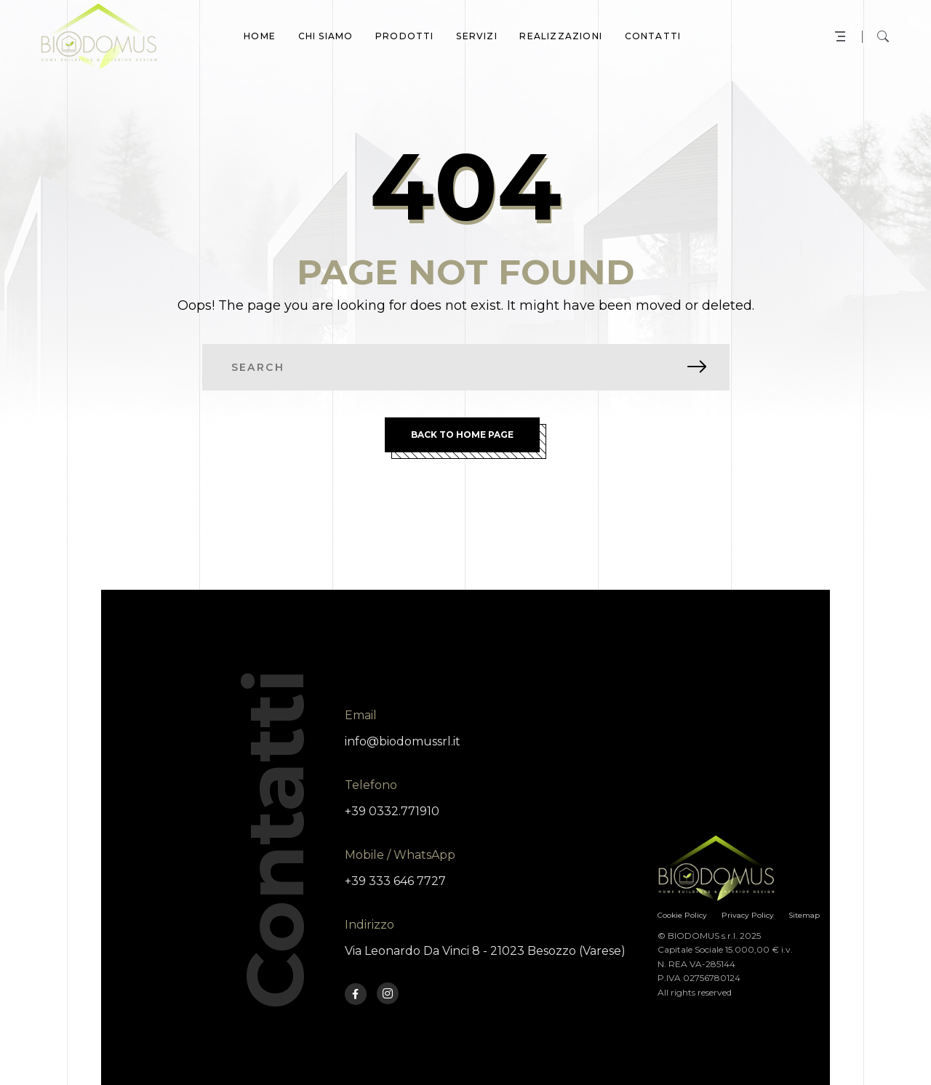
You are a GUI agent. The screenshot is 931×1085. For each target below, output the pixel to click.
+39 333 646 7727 (395, 881)
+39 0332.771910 (392, 811)
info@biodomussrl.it (402, 741)
